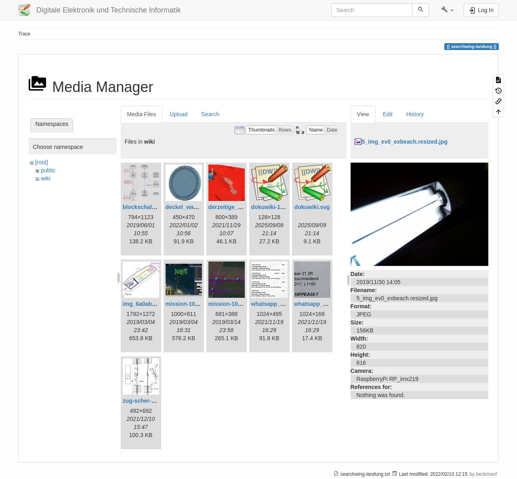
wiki (45, 178)
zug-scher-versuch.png (154, 400)
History (415, 114)
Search (210, 114)
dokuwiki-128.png (274, 207)
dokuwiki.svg (312, 207)
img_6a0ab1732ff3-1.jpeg (156, 304)
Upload (178, 114)
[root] (41, 162)
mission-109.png (230, 304)
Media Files (141, 114)
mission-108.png (188, 304)
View (363, 114)
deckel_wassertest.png (196, 207)
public (48, 170)
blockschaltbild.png (149, 207)
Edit (388, 114)
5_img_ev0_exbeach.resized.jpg (405, 141)
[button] (447, 10)
